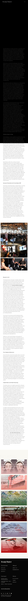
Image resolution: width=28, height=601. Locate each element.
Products (15, 31)
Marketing (19, 31)
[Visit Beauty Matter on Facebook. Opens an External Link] (5, 593)
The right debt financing (15, 432)
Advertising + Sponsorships (4, 579)
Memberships (16, 569)
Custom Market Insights (17, 285)
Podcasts (3, 569)
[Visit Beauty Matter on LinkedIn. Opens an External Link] (1, 593)
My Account (15, 578)
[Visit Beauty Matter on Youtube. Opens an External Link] (11, 593)
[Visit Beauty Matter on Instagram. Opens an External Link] (3, 593)
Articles (3, 567)
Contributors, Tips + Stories (6, 582)
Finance (10, 31)
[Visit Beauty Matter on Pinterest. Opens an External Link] (9, 593)
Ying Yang (5, 40)
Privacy (14, 582)
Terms (14, 580)
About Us (15, 567)
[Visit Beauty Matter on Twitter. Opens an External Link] (7, 593)
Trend (7, 31)
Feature (4, 31)
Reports (3, 571)
